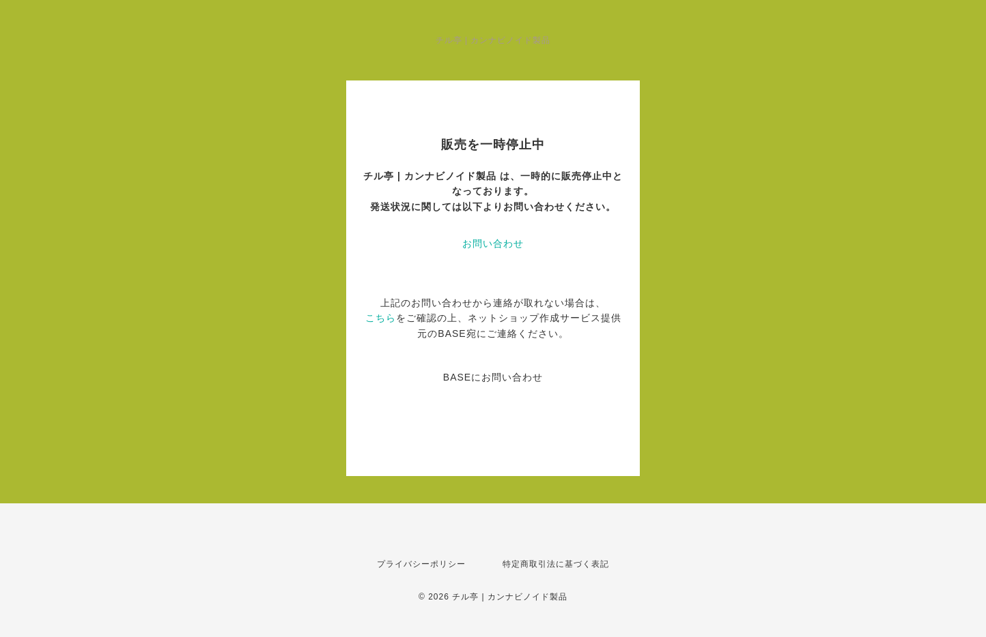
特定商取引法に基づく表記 (556, 564)
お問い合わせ (493, 243)
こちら (380, 317)
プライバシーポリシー (421, 564)
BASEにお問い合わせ (493, 377)
